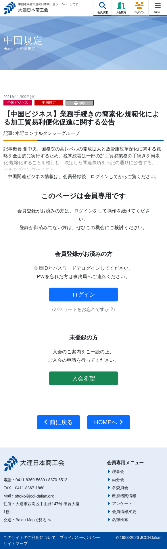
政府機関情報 (124, 495)
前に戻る (58, 422)
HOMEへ (108, 422)
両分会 (118, 479)
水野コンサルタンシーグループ (47, 133)
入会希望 (83, 378)
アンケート (122, 503)
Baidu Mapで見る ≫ (34, 520)
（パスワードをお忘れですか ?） (83, 309)
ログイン (83, 294)
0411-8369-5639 (30, 480)
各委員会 (120, 487)
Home (8, 48)
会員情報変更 (124, 511)
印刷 (79, 103)
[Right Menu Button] (157, 5)
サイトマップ (15, 543)
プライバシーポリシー (80, 537)
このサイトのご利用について (29, 537)
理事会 (118, 471)
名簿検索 (120, 519)
